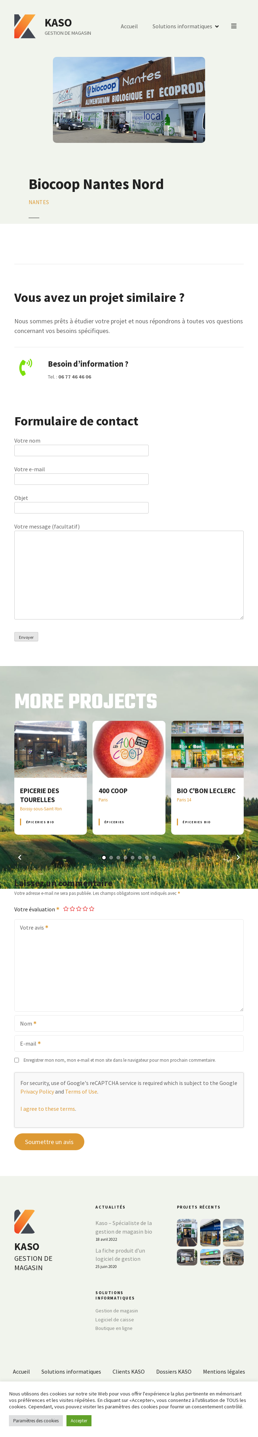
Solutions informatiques (183, 26)
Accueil (129, 26)
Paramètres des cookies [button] (36, 1421)
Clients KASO (129, 1371)
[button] (19, 857)
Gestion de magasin (116, 1310)
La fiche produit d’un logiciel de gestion (120, 1255)
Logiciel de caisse (114, 1319)
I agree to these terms (47, 1108)
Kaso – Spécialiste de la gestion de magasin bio (123, 1227)
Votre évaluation (37, 909)
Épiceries (114, 822)
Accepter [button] (79, 1421)
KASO (58, 22)
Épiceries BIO (40, 822)
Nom (26, 1024)
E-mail (28, 1044)
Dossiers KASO (174, 1371)
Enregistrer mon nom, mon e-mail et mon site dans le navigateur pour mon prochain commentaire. (120, 1060)
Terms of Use (81, 1091)
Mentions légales (224, 1371)
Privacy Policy (37, 1091)
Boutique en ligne (114, 1328)
